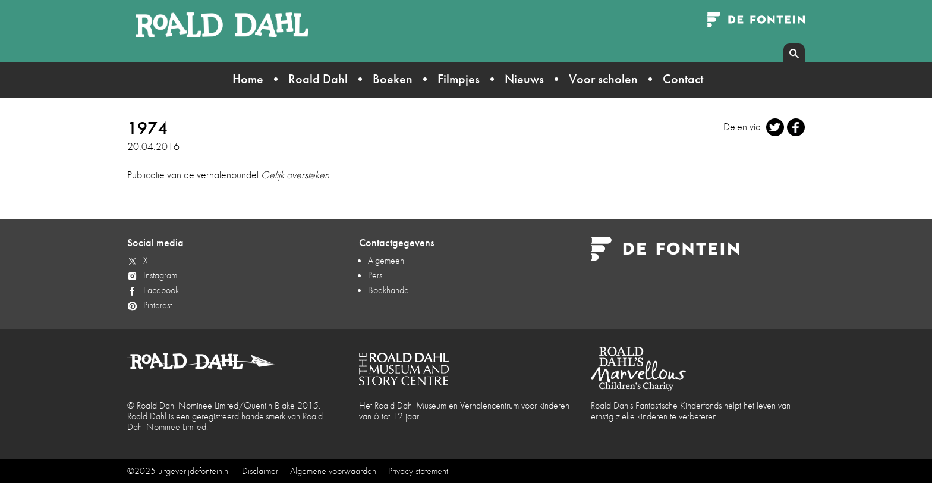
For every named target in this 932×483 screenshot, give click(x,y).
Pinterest (157, 305)
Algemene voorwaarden (333, 471)
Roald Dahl (318, 78)
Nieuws (524, 78)
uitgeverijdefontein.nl (194, 471)
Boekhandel (389, 290)
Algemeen (386, 260)
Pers (375, 275)
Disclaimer (260, 471)
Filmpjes (458, 78)
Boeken (393, 78)
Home (247, 78)
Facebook (161, 290)
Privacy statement (418, 471)
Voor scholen (603, 78)
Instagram (160, 275)
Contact (683, 78)
